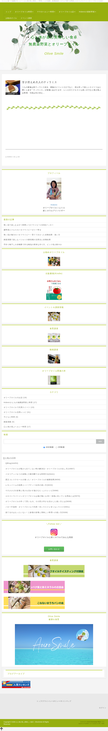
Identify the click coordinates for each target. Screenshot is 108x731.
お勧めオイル (11, 18)
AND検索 (48, 447)
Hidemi (54, 205)
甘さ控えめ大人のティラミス (39, 82)
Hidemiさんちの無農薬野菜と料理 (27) (20, 402)
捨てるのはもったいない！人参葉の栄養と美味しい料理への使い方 (36, 512)
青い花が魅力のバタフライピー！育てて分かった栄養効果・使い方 (32, 235)
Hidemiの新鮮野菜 (87, 12)
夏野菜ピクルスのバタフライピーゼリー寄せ (22, 230)
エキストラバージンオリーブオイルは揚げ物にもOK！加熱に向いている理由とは (42, 496)
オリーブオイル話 (67, 12)
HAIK (102, 723)
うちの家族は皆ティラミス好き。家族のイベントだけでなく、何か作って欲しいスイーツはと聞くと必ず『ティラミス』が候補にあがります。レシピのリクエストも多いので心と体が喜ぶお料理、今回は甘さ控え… (61, 90)
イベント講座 (26, 18)
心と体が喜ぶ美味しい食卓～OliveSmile (29, 722)
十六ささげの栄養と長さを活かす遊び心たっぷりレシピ (32, 491)
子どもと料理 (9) (11, 417)
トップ (8, 12)
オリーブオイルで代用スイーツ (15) (19, 407)
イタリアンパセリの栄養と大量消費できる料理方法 (30, 474)
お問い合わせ (54, 549)
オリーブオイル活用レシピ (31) (17, 412)
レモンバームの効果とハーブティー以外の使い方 (29, 485)
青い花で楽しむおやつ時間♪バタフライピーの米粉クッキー (29, 225)
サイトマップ (66, 701)
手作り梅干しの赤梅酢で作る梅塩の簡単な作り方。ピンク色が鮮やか (33, 244)
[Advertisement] (54, 132)
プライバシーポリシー (51, 701)
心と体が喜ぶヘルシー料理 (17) (17, 427)
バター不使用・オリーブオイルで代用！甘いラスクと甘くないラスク (37, 507)
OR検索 (60, 447)
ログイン (102, 708)
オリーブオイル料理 (24, 12)
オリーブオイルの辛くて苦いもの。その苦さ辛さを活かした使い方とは (38, 501)
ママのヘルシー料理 (46, 12)
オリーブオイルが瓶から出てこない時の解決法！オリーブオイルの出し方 (40, 469)
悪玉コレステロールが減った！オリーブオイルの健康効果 (32, 480)
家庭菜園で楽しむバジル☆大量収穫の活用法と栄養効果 (27, 240)
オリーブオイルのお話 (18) (15, 398)
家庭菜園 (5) (9, 422)
